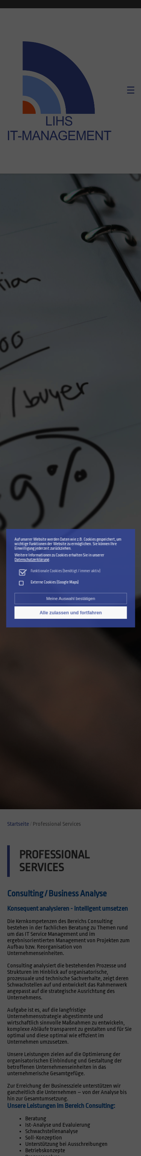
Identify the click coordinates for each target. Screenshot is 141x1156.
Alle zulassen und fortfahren (70, 611)
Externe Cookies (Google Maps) (54, 582)
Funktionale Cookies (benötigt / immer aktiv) (65, 571)
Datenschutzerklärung (32, 560)
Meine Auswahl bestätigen (70, 597)
